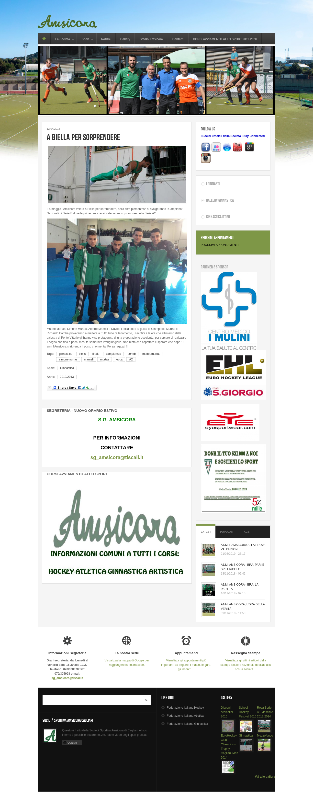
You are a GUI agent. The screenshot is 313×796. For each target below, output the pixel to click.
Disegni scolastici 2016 (227, 712)
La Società (62, 39)
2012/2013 (67, 377)
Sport (85, 39)
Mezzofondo (265, 735)
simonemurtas (68, 359)
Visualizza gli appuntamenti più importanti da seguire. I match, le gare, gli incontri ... (186, 661)
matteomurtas (151, 354)
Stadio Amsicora (151, 39)
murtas (104, 359)
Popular (226, 531)
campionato (113, 354)
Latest (206, 531)
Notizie (106, 39)
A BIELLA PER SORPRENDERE (83, 137)
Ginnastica (67, 368)
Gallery (125, 39)
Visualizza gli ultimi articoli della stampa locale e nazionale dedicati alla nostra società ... (245, 661)
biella (82, 354)
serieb (132, 354)
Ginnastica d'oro (218, 216)
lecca (119, 359)
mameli (89, 359)
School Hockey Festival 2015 (247, 712)
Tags (246, 531)
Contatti (177, 39)
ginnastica (65, 354)
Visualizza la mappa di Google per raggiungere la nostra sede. (126, 659)
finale (96, 354)
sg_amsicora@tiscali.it (116, 457)
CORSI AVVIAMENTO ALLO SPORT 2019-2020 (225, 39)
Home (44, 38)
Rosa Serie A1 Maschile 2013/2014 (265, 712)
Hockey (185, 707)
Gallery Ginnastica (220, 200)
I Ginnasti (213, 183)
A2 (131, 359)
